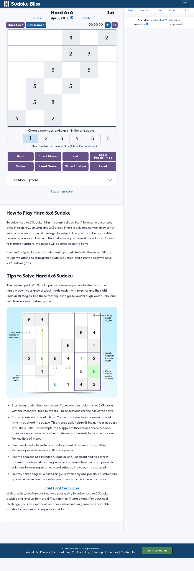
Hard (159, 10)
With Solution (172, 19)
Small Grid (141, 24)
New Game (35, 24)
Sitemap (97, 552)
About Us (32, 552)
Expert (173, 10)
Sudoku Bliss (21, 4)
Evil (187, 10)
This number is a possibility (50, 146)
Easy (130, 10)
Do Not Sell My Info (157, 550)
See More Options (25, 180)
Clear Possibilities (83, 146)
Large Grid (176, 24)
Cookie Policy (81, 552)
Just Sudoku (156, 19)
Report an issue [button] (62, 191)
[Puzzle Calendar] (72, 17)
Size (110, 12)
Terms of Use (61, 552)
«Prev (37, 18)
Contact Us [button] (128, 552)
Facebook (111, 552)
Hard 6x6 (14, 24)
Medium (144, 10)
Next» (86, 18)
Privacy (45, 552)
